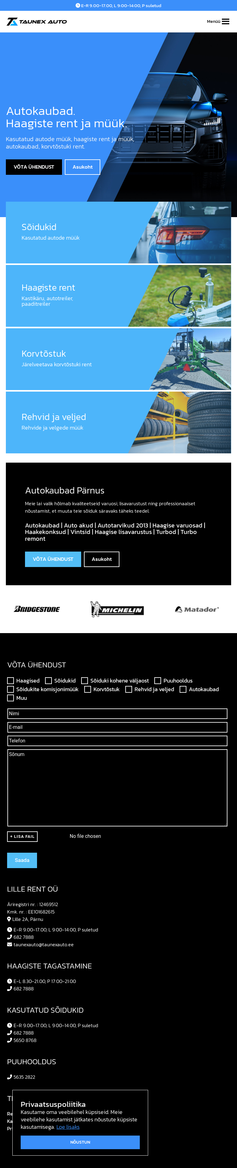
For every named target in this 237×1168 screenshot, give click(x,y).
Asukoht (83, 167)
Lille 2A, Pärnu (25, 919)
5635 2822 (21, 1077)
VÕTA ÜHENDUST (34, 167)
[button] (213, 21)
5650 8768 (21, 1040)
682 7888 (20, 937)
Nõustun (80, 1142)
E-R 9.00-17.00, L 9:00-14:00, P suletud (118, 5)
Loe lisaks (68, 1127)
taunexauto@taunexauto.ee (40, 944)
